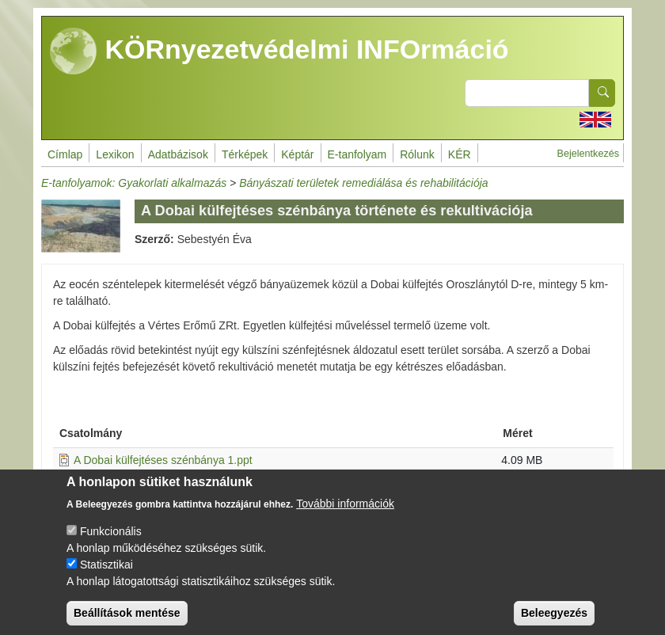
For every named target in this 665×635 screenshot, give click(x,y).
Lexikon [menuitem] (115, 154)
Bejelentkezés (588, 153)
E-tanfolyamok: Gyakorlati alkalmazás (133, 183)
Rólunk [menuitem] (417, 154)
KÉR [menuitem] (459, 154)
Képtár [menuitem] (297, 154)
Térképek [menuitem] (245, 154)
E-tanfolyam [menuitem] (357, 154)
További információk (345, 517)
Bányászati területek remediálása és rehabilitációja (363, 183)
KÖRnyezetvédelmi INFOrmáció (279, 51)
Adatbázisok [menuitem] (178, 154)
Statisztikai (106, 578)
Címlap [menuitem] (65, 154)
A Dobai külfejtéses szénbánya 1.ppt (163, 460)
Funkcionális (111, 544)
